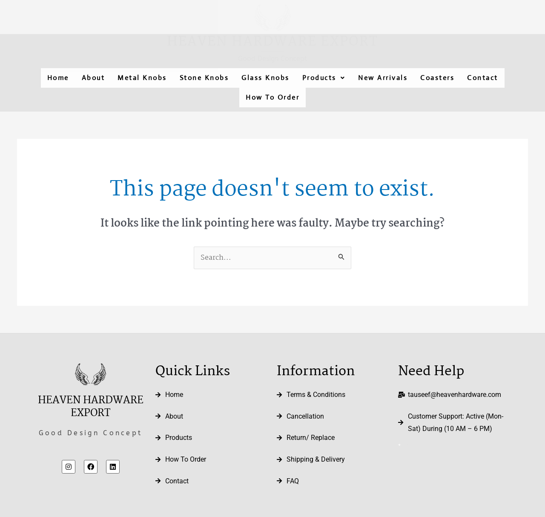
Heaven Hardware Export (272, 42)
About (93, 77)
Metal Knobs (142, 77)
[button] (324, 78)
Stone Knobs (204, 77)
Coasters (437, 77)
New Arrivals (382, 77)
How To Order (272, 97)
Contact (482, 77)
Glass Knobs (265, 77)
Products (324, 77)
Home (58, 77)
